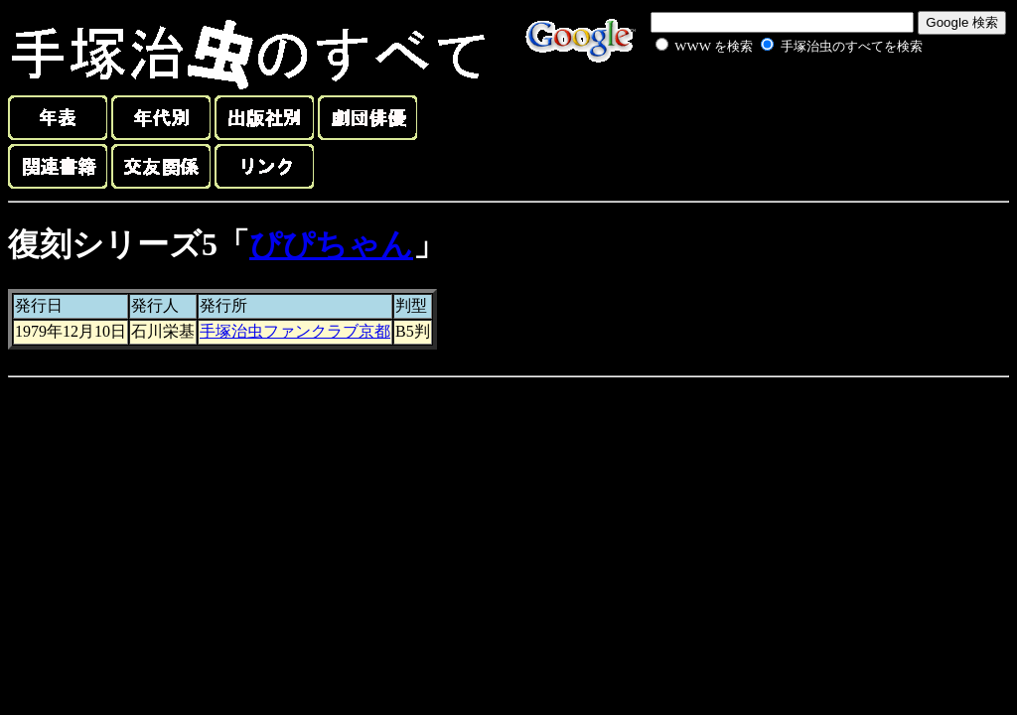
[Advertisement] (767, 103)
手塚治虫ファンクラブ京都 (295, 331)
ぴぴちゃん (331, 244)
